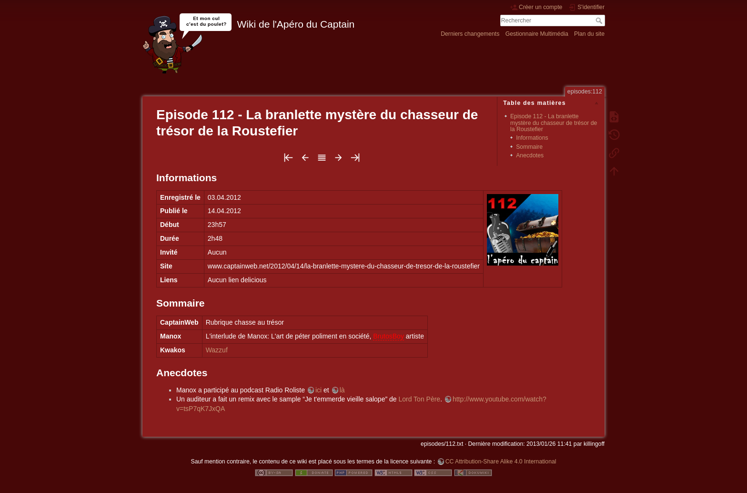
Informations (532, 137)
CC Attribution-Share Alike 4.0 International (500, 461)
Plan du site (589, 34)
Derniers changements (470, 34)
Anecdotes (530, 155)
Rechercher (600, 20)
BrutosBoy (388, 336)
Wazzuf (217, 350)
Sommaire (529, 147)
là (342, 390)
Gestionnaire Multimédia (536, 34)
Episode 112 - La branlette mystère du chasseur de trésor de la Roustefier (553, 123)
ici (318, 390)
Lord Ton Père (419, 399)
